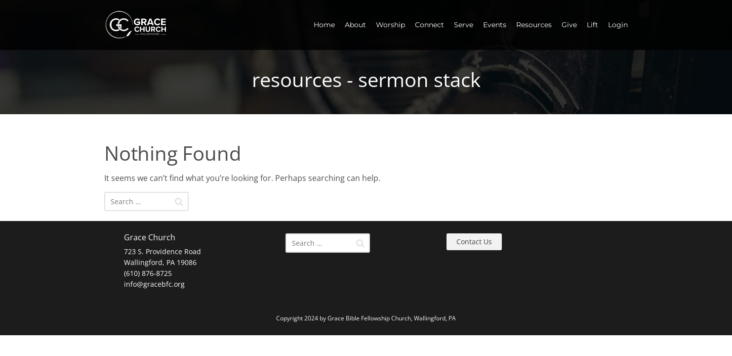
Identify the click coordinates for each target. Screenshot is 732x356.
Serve (463, 24)
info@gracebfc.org (154, 284)
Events (494, 24)
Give (569, 24)
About (355, 24)
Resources (534, 24)
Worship (390, 24)
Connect (429, 24)
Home (324, 24)
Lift (592, 24)
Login (618, 24)
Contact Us (474, 241)
